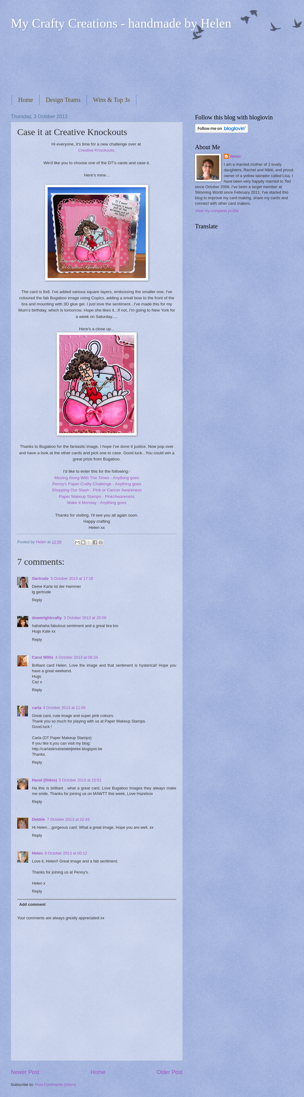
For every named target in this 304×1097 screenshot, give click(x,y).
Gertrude (40, 578)
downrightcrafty (47, 617)
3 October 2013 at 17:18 (71, 578)
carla (36, 707)
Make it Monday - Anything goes (96, 502)
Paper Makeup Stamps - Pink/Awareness (96, 496)
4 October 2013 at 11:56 (64, 707)
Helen (37, 853)
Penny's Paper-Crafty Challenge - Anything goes (96, 484)
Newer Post (25, 1072)
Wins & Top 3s (111, 99)
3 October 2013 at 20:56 (85, 617)
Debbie (38, 819)
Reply (37, 600)
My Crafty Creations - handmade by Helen (121, 23)
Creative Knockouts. (96, 150)
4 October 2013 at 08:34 (76, 657)
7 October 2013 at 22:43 (68, 819)
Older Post (170, 1072)
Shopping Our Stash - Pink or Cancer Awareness (97, 490)
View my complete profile (217, 210)
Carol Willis (42, 657)
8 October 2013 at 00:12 (66, 853)
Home (25, 99)
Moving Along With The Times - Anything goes (96, 477)
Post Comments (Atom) (55, 1084)
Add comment (32, 904)
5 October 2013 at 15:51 (80, 780)
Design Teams (63, 99)
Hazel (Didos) (44, 780)
